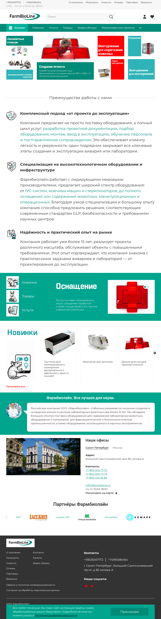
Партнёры (132, 2)
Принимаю (129, 612)
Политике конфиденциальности (56, 615)
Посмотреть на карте (101, 493)
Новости (106, 2)
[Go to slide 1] (145, 287)
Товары (68, 27)
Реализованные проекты (118, 27)
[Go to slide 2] (148, 287)
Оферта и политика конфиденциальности (30, 584)
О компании (76, 2)
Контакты (38, 552)
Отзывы (118, 2)
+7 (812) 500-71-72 (96, 470)
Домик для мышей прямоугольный (134, 363)
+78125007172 (13, 2)
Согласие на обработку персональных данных (33, 590)
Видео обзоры (87, 27)
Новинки (38, 27)
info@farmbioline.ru (98, 485)
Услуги (53, 27)
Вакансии (146, 2)
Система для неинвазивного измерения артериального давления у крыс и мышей (56, 368)
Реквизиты (92, 2)
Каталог (17, 27)
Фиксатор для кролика (98, 361)
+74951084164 (33, 2)
